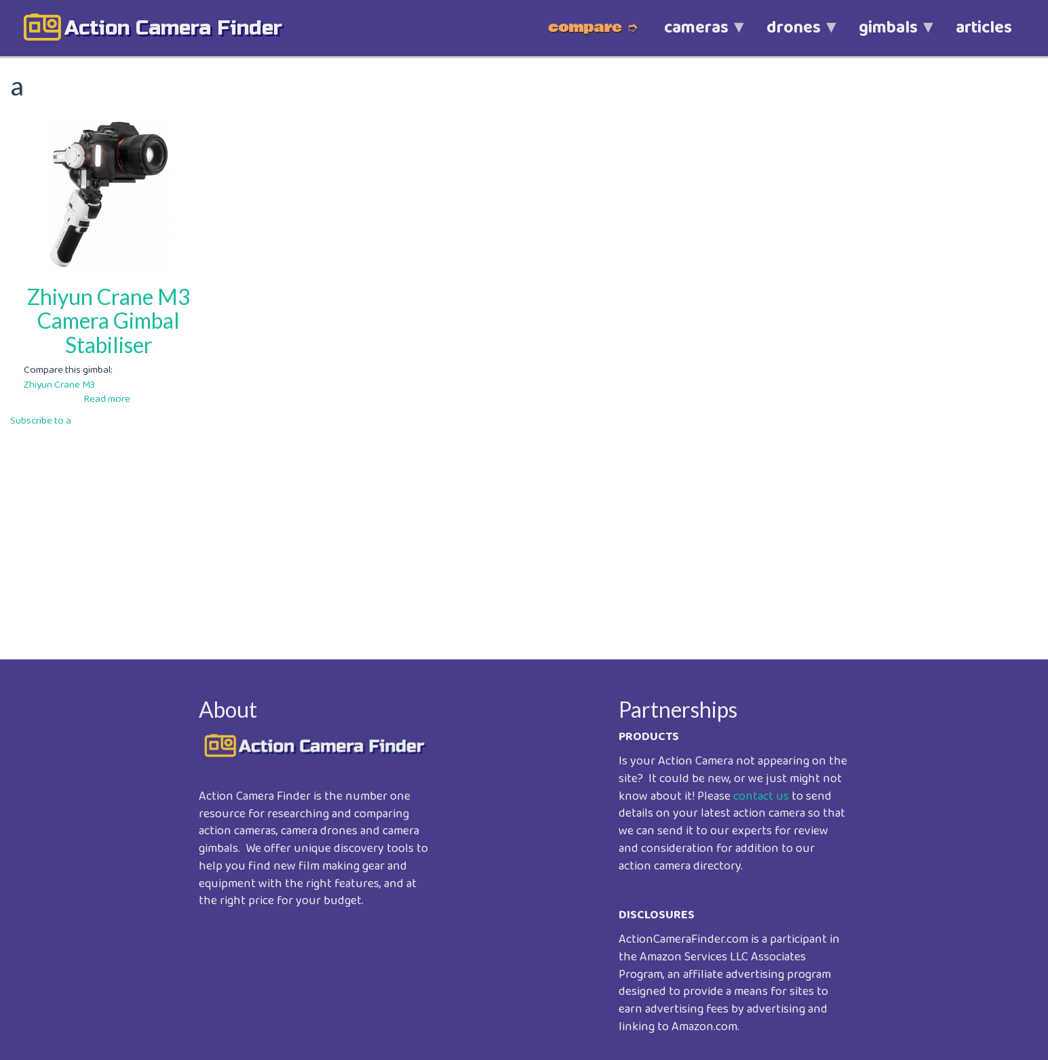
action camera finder (173, 28)
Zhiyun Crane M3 (59, 385)
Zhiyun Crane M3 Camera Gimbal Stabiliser (109, 320)
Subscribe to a (40, 421)
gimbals (888, 35)
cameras (696, 35)
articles (984, 27)
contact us (761, 796)
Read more (106, 399)
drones (794, 35)
